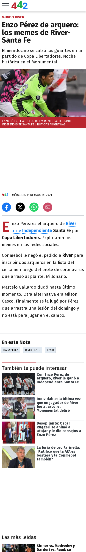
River (50, 350)
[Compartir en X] (20, 207)
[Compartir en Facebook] (6, 207)
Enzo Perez (10, 350)
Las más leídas (19, 537)
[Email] (47, 207)
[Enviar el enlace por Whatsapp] (34, 207)
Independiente (37, 230)
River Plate (32, 350)
